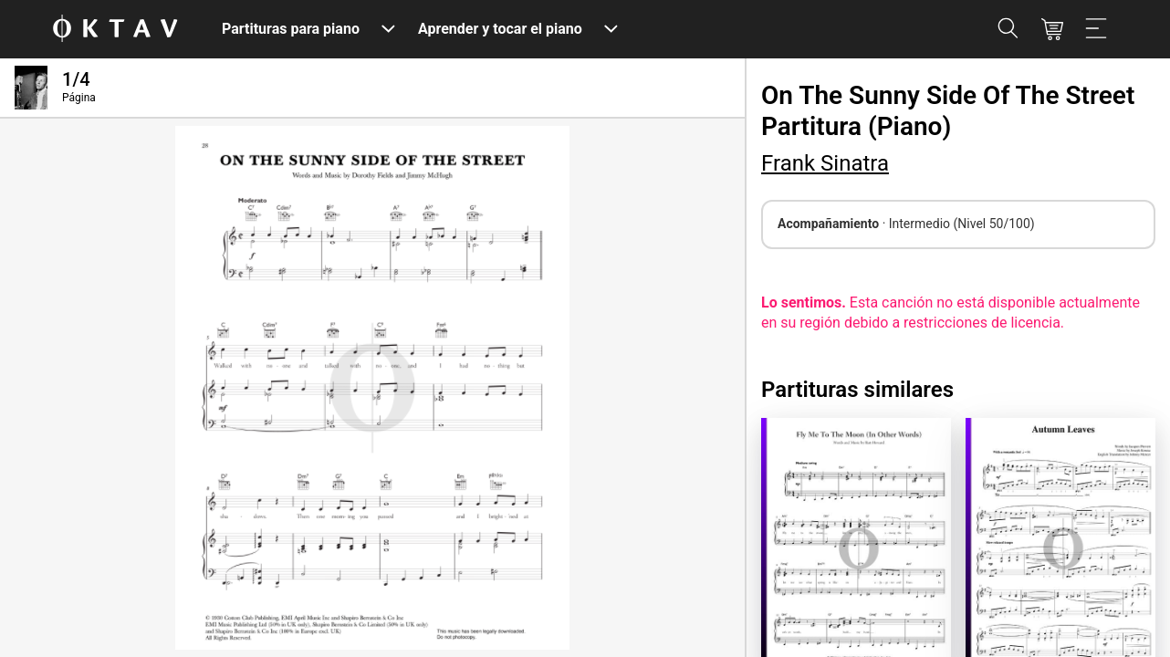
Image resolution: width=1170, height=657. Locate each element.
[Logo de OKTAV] (115, 30)
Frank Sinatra (825, 163)
